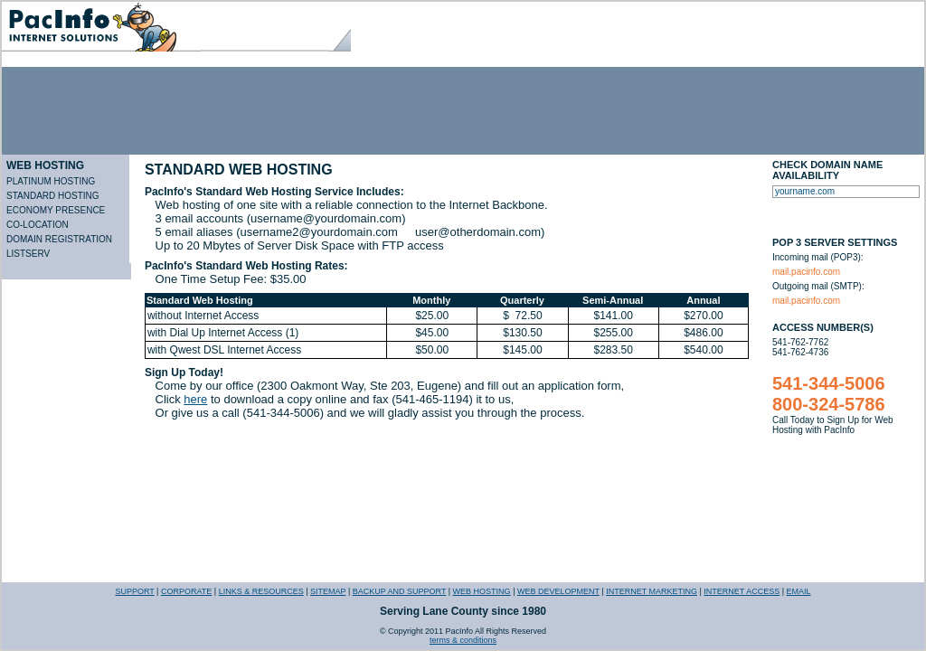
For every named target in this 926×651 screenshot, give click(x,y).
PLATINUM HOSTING (50, 181)
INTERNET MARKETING (651, 591)
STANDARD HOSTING (52, 196)
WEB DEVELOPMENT (558, 591)
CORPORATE (186, 591)
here (195, 399)
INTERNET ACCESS (742, 591)
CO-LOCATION (37, 225)
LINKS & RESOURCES (261, 591)
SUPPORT (134, 591)
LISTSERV (28, 254)
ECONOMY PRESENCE (55, 210)
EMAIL (799, 591)
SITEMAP (327, 591)
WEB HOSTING (45, 165)
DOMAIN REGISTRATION (59, 239)
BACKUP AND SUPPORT (400, 591)
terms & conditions (463, 640)
